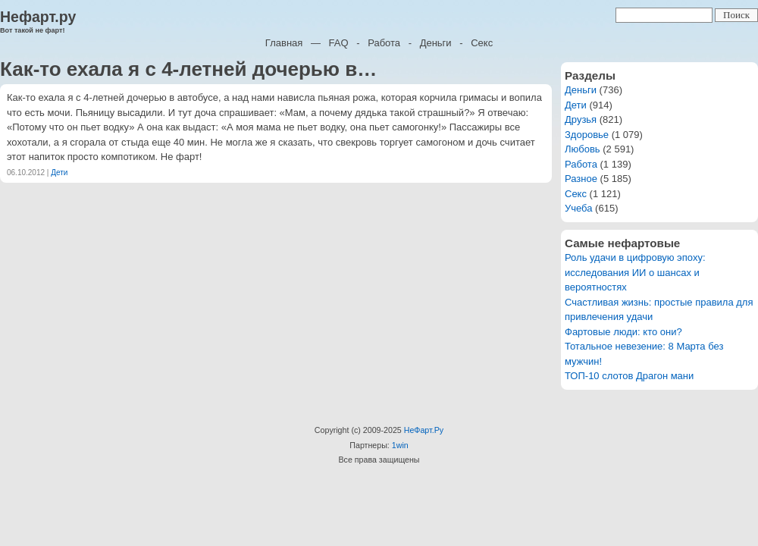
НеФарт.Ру (423, 430)
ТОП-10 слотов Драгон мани (629, 375)
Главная (283, 43)
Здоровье (587, 134)
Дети (59, 172)
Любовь (582, 149)
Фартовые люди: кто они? (623, 331)
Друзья (581, 119)
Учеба (579, 208)
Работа (384, 43)
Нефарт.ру (38, 16)
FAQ (339, 43)
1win (400, 445)
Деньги (436, 43)
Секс (482, 43)
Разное (581, 178)
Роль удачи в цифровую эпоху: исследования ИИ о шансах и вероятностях (635, 272)
